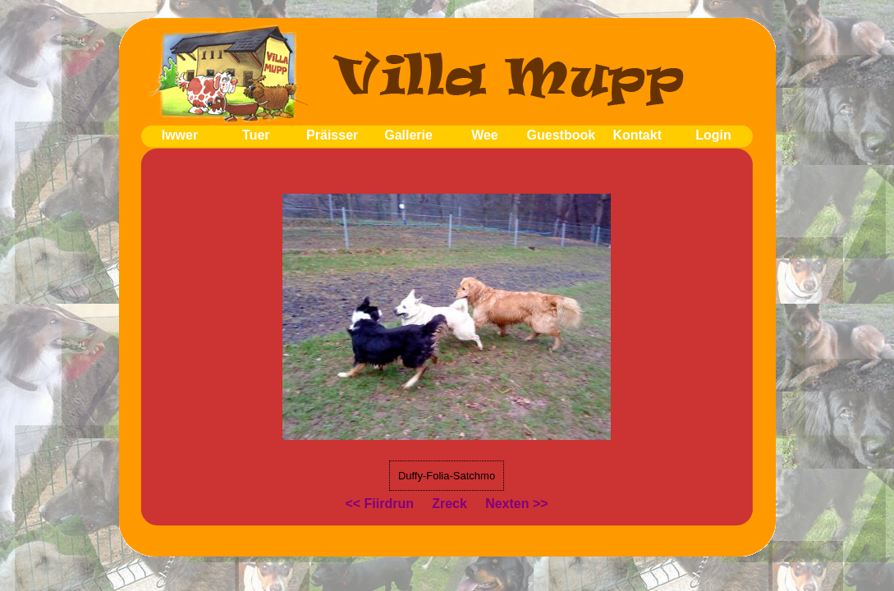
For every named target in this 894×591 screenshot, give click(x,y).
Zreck (449, 504)
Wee (484, 135)
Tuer (255, 135)
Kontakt (637, 135)
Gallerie (408, 135)
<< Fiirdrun (379, 504)
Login (713, 135)
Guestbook (561, 135)
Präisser (332, 135)
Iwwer (180, 135)
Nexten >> (516, 504)
